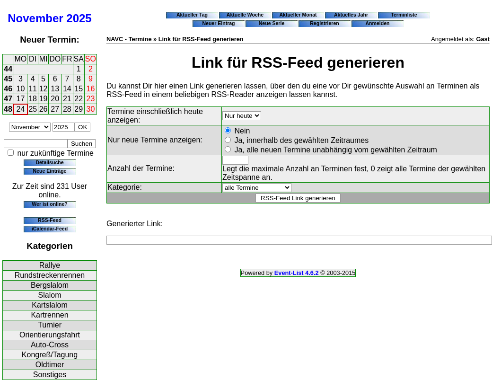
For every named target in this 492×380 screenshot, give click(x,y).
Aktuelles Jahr (351, 15)
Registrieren (324, 23)
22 (78, 99)
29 (78, 109)
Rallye (49, 265)
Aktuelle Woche (245, 15)
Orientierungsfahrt (49, 335)
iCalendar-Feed (50, 228)
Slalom (50, 295)
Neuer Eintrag (218, 23)
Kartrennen (49, 315)
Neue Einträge (50, 171)
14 (67, 89)
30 (91, 109)
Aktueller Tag (192, 15)
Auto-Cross (50, 345)
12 (43, 89)
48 (8, 109)
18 (32, 99)
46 (8, 89)
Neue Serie (272, 23)
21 (67, 99)
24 (21, 109)
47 (8, 99)
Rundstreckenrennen (50, 275)
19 (43, 99)
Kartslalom (50, 305)
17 (21, 99)
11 (32, 89)
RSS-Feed (50, 220)
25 (32, 109)
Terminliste (404, 15)
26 (43, 109)
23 (91, 99)
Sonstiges (49, 375)
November (35, 18)
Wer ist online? (49, 204)
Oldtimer (49, 365)
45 (8, 79)
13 (55, 89)
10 (21, 89)
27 (55, 109)
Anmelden (378, 23)
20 (55, 99)
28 (67, 109)
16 (91, 89)
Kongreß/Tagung (50, 355)
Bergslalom (50, 285)
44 (8, 69)
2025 (78, 18)
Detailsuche (49, 162)
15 (78, 89)
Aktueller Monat (297, 15)
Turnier (50, 325)
